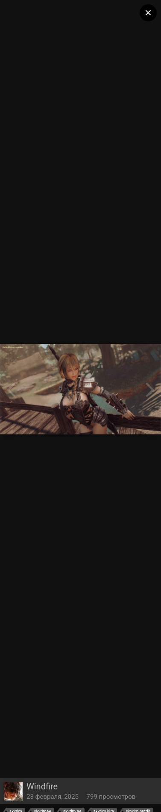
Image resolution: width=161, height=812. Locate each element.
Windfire (42, 786)
